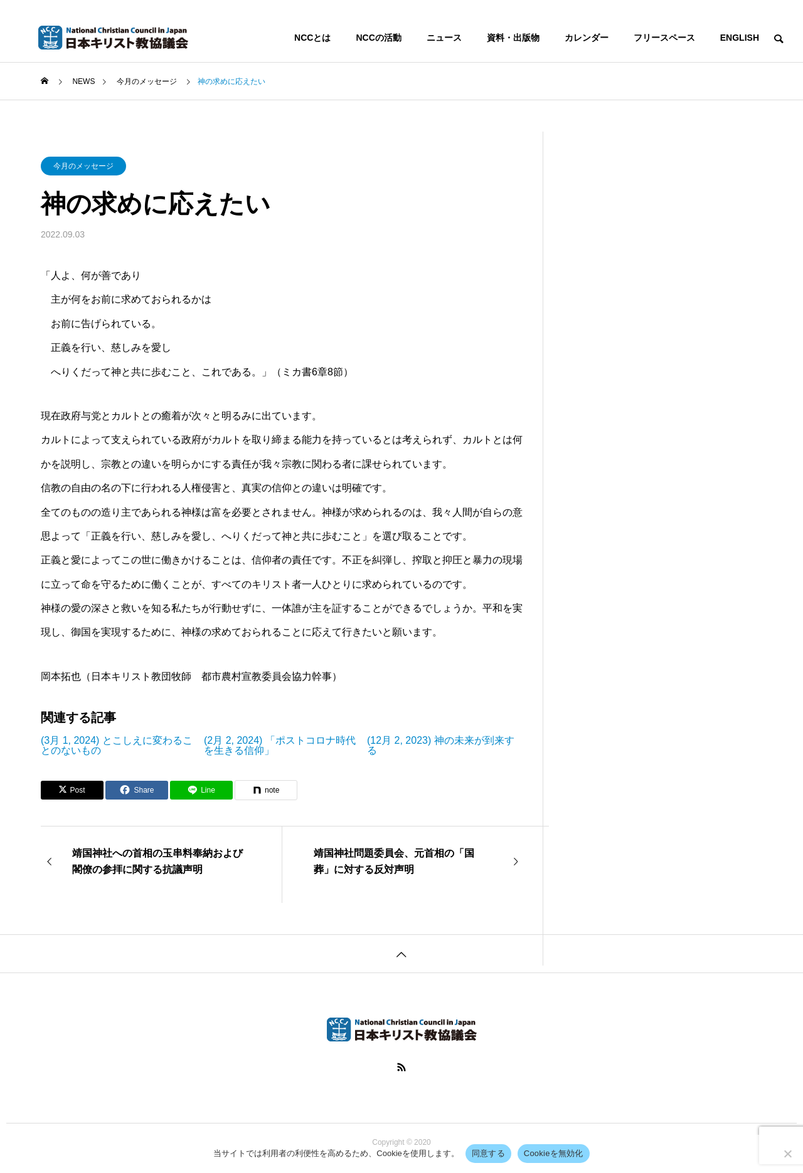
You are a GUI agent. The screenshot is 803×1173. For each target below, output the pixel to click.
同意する (488, 1153)
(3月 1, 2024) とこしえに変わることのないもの (117, 746)
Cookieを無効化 (553, 1153)
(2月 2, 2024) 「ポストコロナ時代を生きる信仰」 (280, 746)
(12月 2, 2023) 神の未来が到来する (440, 746)
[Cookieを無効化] (787, 1153)
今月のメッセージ (83, 166)
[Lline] (201, 790)
